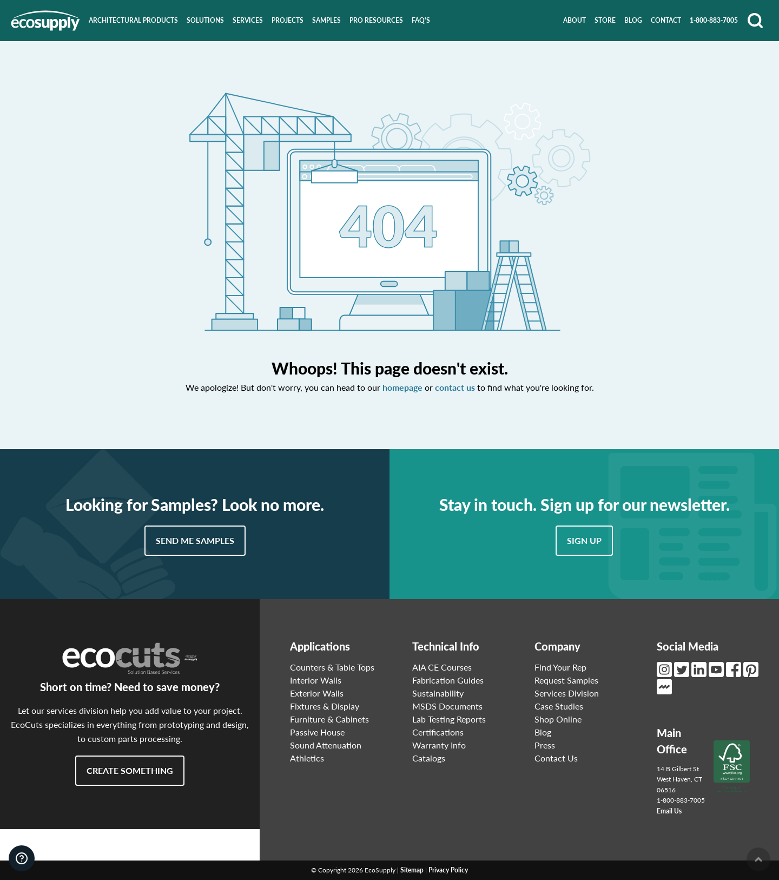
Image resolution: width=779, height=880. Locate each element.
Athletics (307, 758)
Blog (633, 20)
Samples (326, 20)
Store (605, 20)
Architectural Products (133, 20)
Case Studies (558, 706)
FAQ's (421, 20)
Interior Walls (315, 680)
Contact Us (556, 758)
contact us (455, 387)
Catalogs (428, 758)
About (574, 20)
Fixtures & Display (324, 706)
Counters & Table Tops (332, 667)
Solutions (205, 20)
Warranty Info (439, 745)
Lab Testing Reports (449, 719)
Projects (287, 20)
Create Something (130, 770)
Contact (666, 20)
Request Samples (566, 680)
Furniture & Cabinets (329, 719)
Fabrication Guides (448, 680)
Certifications (438, 732)
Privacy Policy (448, 870)
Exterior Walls (317, 693)
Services (248, 20)
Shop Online (558, 719)
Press (544, 745)
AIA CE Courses (442, 667)
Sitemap (412, 870)
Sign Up (584, 540)
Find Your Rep (560, 667)
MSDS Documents (447, 706)
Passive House (317, 732)
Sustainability (438, 693)
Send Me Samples (195, 540)
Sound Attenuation (325, 745)
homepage (402, 387)
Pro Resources (376, 20)
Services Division (566, 693)
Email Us (669, 811)
